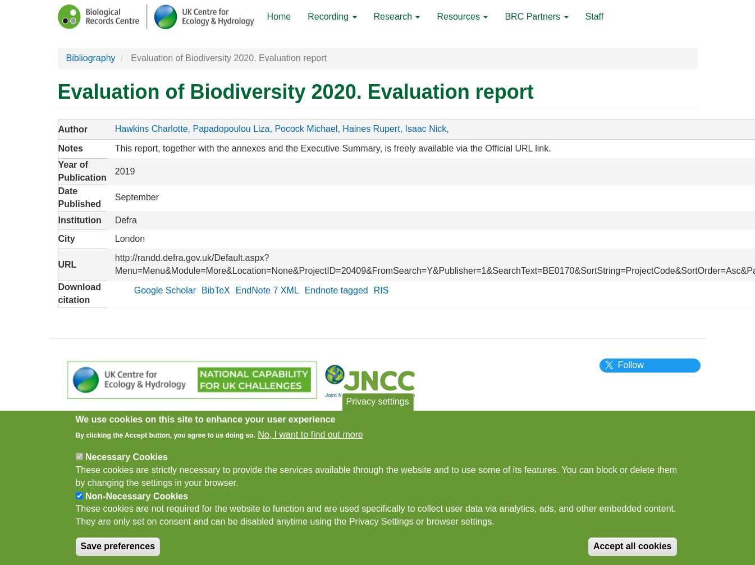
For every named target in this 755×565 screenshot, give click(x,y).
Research (397, 16)
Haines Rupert (371, 129)
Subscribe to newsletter (314, 415)
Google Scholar (165, 290)
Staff (594, 16)
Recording (332, 16)
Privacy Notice (103, 415)
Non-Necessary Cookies (136, 503)
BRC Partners (536, 16)
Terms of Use (175, 415)
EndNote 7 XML (267, 290)
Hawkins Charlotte (151, 129)
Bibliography (91, 58)
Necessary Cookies (126, 464)
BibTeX (216, 290)
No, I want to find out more (310, 442)
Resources (462, 16)
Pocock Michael (305, 129)
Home (279, 16)
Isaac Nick (426, 129)
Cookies (234, 415)
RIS (381, 290)
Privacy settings (377, 409)
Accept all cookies (632, 554)
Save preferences (118, 554)
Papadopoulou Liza (231, 129)
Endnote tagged (336, 290)
